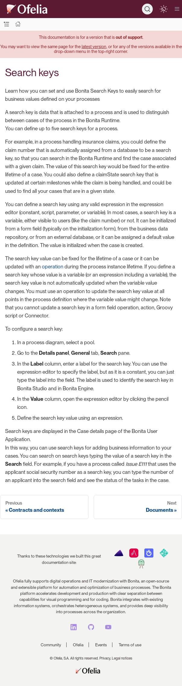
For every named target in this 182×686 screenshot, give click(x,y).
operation (52, 267)
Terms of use (130, 644)
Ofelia (78, 644)
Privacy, (105, 658)
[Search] (147, 9)
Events (101, 644)
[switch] (163, 8)
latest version (94, 46)
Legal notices (122, 658)
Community (51, 644)
